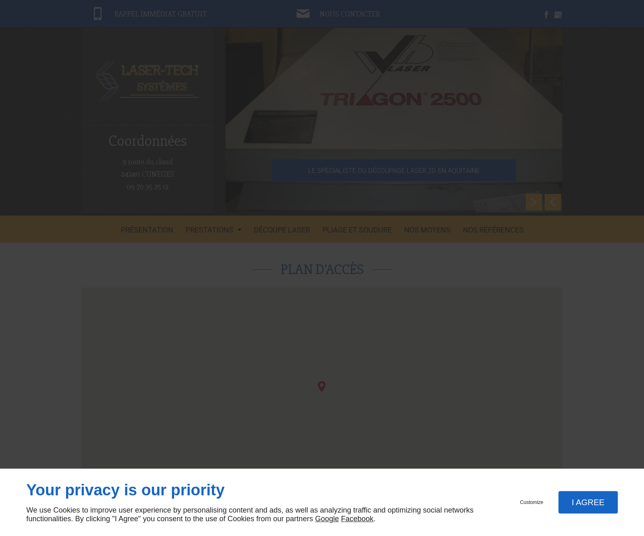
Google (327, 519)
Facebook (357, 519)
